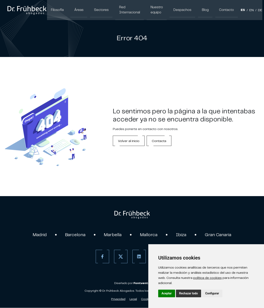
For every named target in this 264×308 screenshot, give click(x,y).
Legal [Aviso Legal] (133, 299)
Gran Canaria (219, 235)
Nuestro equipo (150, 9)
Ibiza (182, 235)
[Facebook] (102, 256)
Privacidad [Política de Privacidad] (118, 299)
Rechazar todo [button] (188, 293)
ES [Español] (238, 10)
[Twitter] (120, 256)
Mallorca (149, 235)
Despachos (180, 10)
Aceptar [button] (166, 293)
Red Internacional (123, 9)
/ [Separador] (242, 10)
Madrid (38, 235)
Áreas (76, 10)
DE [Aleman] (255, 10)
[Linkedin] (138, 256)
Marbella (113, 235)
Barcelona (74, 235)
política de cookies (207, 278)
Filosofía (56, 10)
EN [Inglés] (246, 10)
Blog (202, 10)
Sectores (97, 10)
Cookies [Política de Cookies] (147, 299)
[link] (27, 10)
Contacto (222, 10)
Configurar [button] (212, 293)
